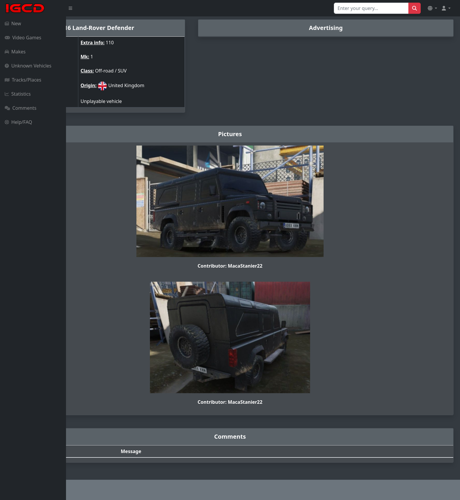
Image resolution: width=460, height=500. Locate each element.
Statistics (18, 94)
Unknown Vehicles (28, 65)
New (13, 23)
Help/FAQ (18, 122)
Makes (15, 51)
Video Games (23, 37)
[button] (432, 8)
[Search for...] (371, 8)
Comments (20, 108)
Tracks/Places (23, 80)
